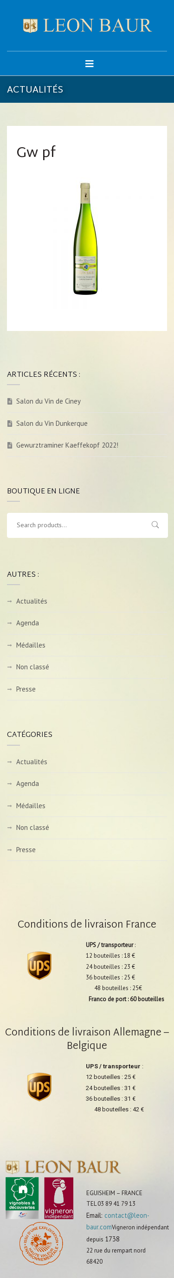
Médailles (30, 645)
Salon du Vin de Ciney (48, 401)
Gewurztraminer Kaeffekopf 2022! (67, 445)
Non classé (32, 666)
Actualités (31, 601)
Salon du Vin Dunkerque (52, 423)
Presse (26, 689)
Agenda (27, 622)
